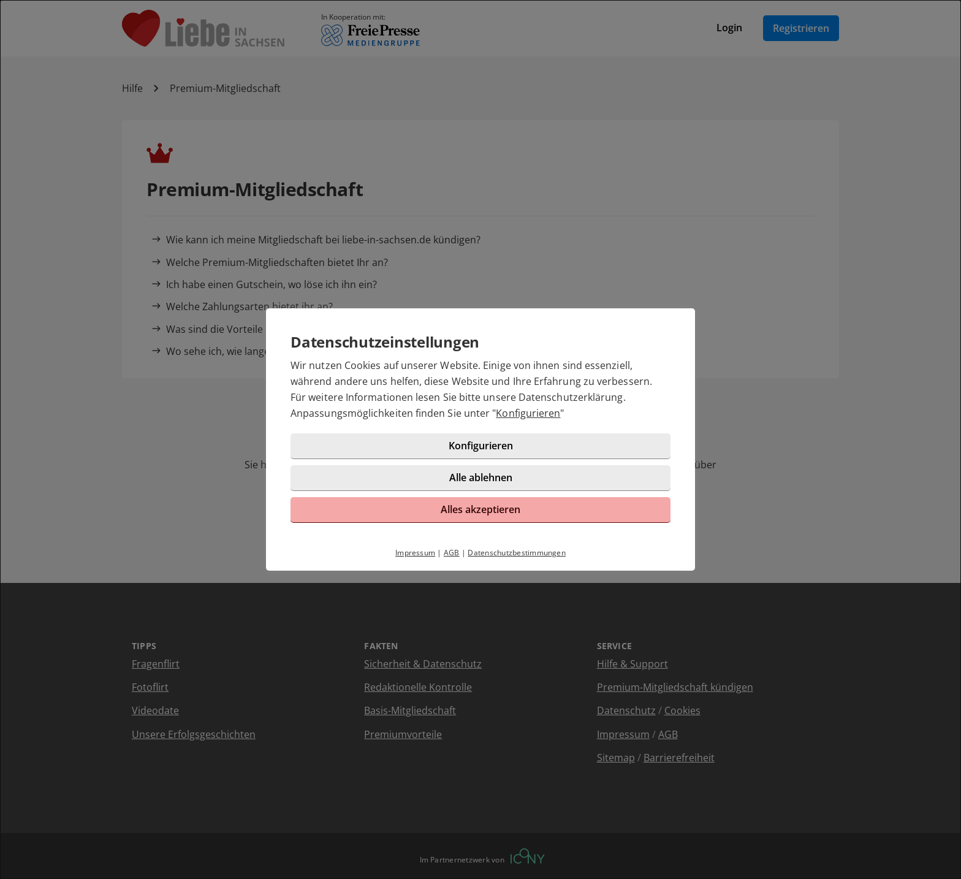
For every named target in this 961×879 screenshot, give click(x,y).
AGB (452, 552)
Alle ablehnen (480, 477)
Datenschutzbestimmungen (517, 552)
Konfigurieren (528, 413)
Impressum (415, 552)
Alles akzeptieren (480, 509)
